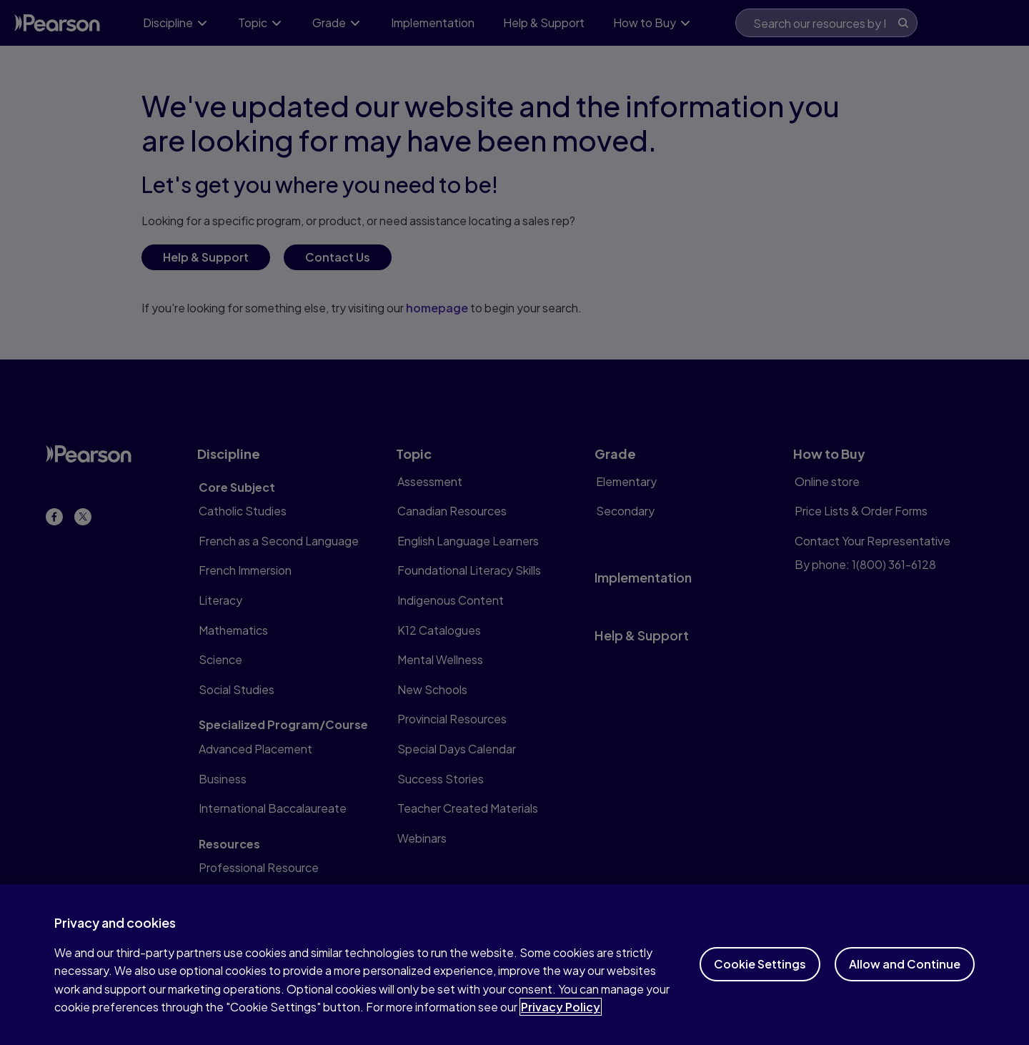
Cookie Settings (760, 979)
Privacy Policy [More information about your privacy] (560, 1022)
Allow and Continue (904, 979)
